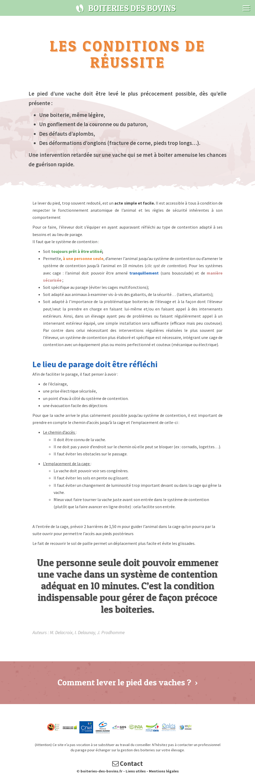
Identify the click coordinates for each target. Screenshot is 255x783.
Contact (127, 764)
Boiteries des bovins (80, 8)
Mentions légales (164, 771)
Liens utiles (136, 771)
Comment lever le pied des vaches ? (127, 682)
